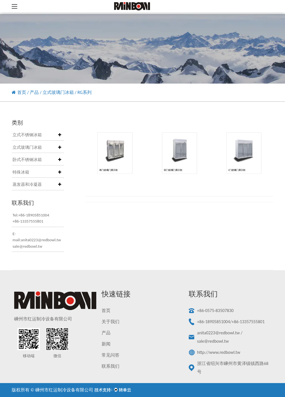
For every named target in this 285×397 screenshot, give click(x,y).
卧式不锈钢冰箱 (27, 159)
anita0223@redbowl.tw (218, 332)
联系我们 (110, 366)
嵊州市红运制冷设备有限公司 (64, 390)
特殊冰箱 (21, 172)
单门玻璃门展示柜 (109, 166)
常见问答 (110, 355)
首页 (21, 92)
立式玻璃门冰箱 (58, 92)
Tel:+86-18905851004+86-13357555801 (31, 218)
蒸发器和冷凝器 (27, 184)
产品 (34, 92)
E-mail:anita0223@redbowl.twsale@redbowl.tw (34, 240)
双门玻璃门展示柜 (174, 166)
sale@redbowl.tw (213, 341)
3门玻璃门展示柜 (238, 166)
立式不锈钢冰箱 (27, 134)
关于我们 (110, 321)
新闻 (106, 344)
